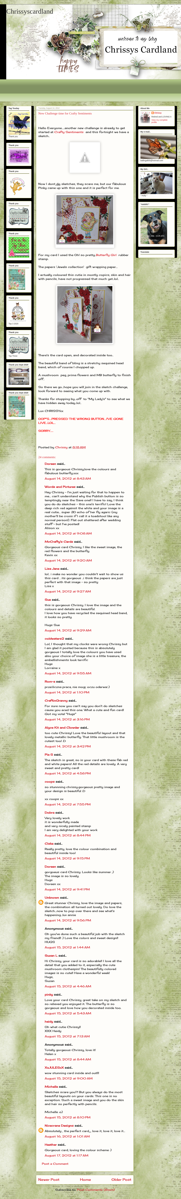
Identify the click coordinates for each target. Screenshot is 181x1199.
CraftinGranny (56, 700)
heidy (49, 1021)
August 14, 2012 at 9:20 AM (68, 560)
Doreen (50, 464)
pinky (49, 994)
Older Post (121, 1179)
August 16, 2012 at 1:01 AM (67, 1136)
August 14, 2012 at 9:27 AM (68, 591)
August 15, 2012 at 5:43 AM (68, 1013)
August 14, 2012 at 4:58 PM (68, 773)
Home (85, 1179)
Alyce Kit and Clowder (62, 727)
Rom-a (50, 681)
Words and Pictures (60, 487)
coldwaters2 (54, 638)
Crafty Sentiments (69, 132)
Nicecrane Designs (59, 1125)
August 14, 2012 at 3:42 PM (68, 746)
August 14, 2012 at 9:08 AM (68, 533)
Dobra (49, 812)
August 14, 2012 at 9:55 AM (68, 673)
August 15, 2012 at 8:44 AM (68, 1059)
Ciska (49, 843)
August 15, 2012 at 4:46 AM (68, 986)
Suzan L (51, 955)
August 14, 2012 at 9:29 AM (68, 630)
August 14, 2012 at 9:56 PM (68, 920)
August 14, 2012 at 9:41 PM (67, 889)
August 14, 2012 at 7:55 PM (68, 804)
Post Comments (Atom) (96, 1189)
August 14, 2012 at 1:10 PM (67, 692)
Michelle (51, 1086)
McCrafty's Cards (59, 541)
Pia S (49, 754)
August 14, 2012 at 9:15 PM (67, 858)
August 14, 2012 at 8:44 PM (68, 835)
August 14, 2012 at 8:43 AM (68, 478)
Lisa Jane (52, 568)
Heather (51, 1144)
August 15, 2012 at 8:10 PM (67, 1117)
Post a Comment (55, 1163)
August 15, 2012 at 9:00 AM (69, 1078)
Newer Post (48, 1179)
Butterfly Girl (106, 255)
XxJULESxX (54, 1067)
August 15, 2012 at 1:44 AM (67, 947)
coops (50, 781)
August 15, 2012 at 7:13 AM (67, 1036)
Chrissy (158, 113)
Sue (48, 599)
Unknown (52, 897)
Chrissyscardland (29, 11)
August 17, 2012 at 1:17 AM (66, 1155)
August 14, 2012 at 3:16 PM (67, 719)
